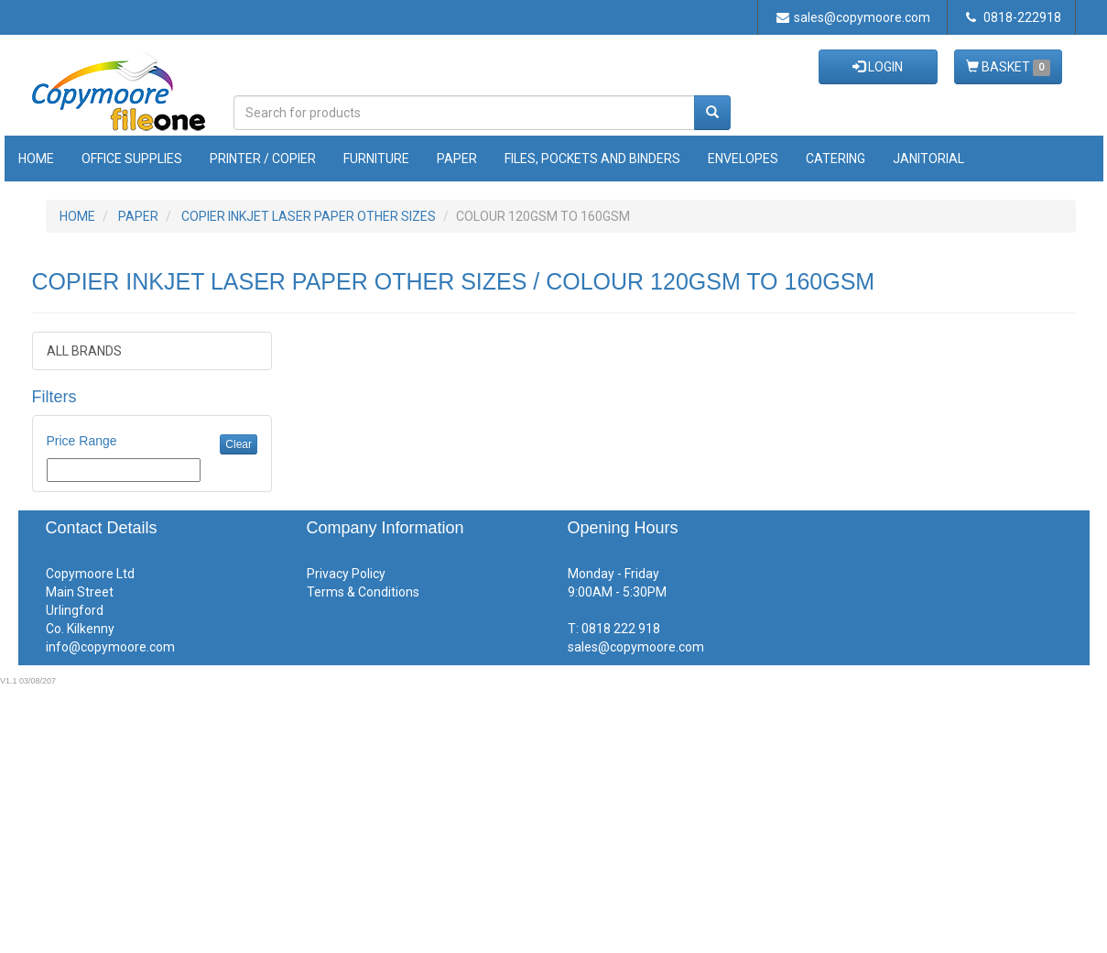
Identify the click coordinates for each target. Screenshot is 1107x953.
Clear (238, 444)
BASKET (1008, 68)
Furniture (376, 158)
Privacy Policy (346, 573)
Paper (457, 158)
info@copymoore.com (110, 647)
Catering (835, 158)
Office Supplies (131, 158)
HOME (77, 216)
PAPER (138, 216)
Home (36, 158)
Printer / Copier (263, 158)
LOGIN (877, 67)
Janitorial (928, 158)
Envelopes (743, 158)
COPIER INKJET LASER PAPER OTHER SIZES (308, 216)
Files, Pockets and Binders (592, 158)
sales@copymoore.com (853, 17)
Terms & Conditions (363, 592)
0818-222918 (1013, 17)
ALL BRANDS (84, 351)
